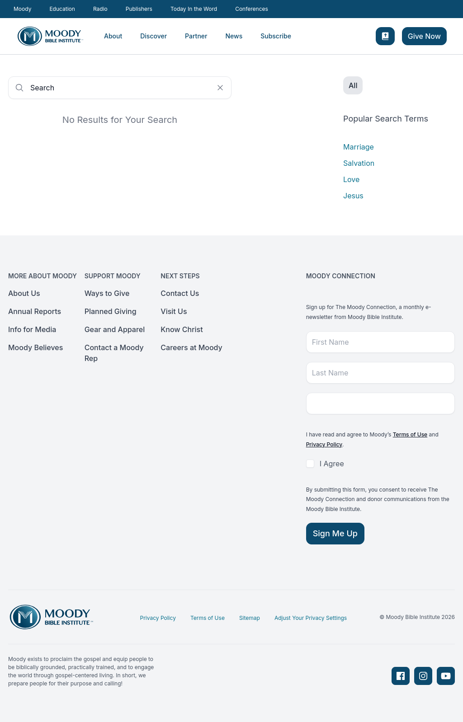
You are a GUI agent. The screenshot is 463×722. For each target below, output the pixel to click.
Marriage (358, 146)
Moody (22, 8)
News (233, 36)
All (353, 85)
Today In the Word (193, 8)
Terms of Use (410, 434)
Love (351, 179)
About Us (24, 293)
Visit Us (174, 311)
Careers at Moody (191, 347)
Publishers (139, 8)
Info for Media (32, 329)
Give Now (424, 36)
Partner (196, 36)
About (113, 36)
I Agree (332, 463)
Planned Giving (111, 311)
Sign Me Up (335, 533)
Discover (153, 36)
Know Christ (182, 329)
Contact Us (180, 293)
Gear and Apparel (115, 329)
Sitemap (249, 617)
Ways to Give (107, 293)
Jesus (353, 195)
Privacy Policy (324, 444)
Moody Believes (35, 347)
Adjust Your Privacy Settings (310, 617)
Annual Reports (34, 311)
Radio (100, 8)
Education (62, 8)
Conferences (251, 8)
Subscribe (275, 36)
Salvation (358, 163)
